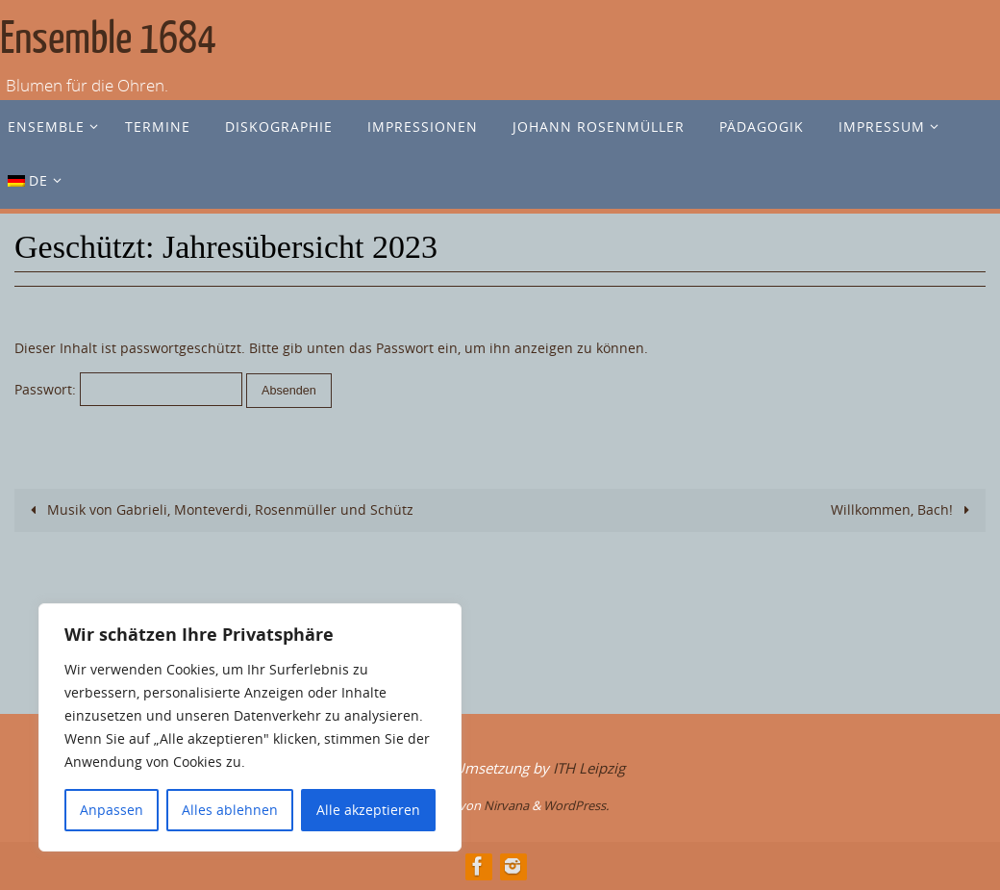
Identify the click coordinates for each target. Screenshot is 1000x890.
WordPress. (576, 805)
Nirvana (506, 805)
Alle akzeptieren (368, 810)
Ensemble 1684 (108, 39)
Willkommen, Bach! (903, 509)
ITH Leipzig (589, 767)
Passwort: (128, 389)
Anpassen (111, 810)
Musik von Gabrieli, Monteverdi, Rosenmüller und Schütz (218, 509)
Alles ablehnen (230, 810)
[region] (250, 727)
